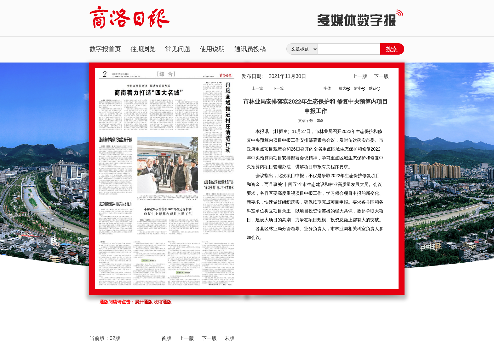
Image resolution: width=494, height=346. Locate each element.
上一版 (359, 76)
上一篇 (257, 88)
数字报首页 (105, 48)
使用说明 (212, 48)
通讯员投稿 (250, 48)
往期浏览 (143, 48)
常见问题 (177, 48)
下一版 (381, 76)
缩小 (359, 88)
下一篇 (278, 88)
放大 (344, 88)
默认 (374, 88)
